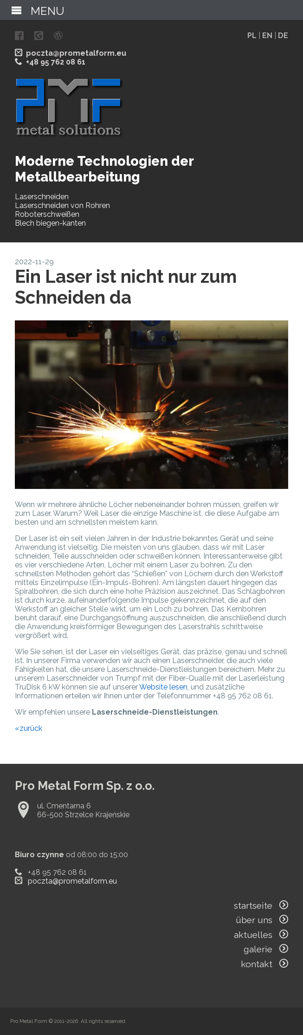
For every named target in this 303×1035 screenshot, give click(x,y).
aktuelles (261, 935)
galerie (266, 949)
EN (267, 35)
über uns (262, 920)
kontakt (264, 964)
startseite (261, 905)
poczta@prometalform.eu (76, 53)
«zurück (28, 728)
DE (283, 35)
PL (252, 35)
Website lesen (163, 687)
